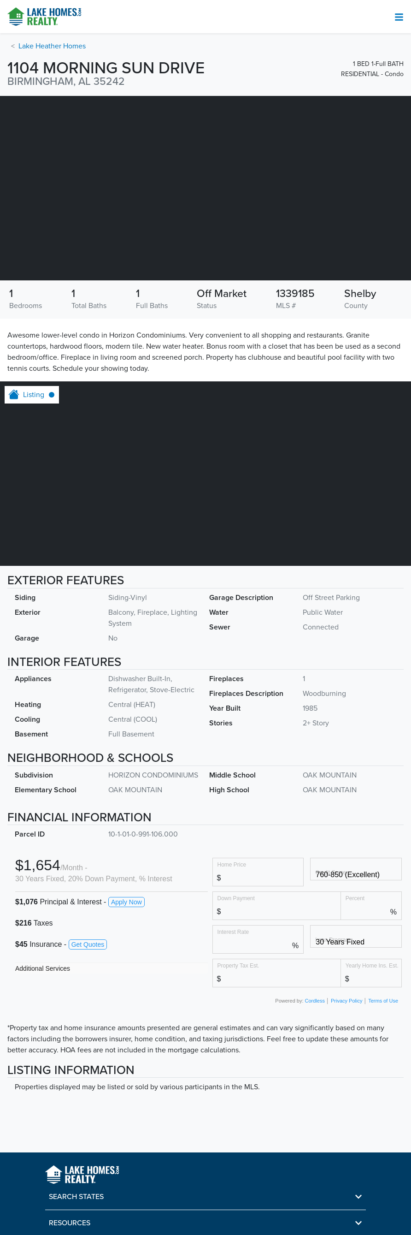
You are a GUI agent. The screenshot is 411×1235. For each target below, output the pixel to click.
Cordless (315, 1000)
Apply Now (126, 902)
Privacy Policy (346, 1000)
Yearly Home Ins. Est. (372, 965)
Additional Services (42, 968)
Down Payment (236, 898)
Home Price (232, 864)
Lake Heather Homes (52, 46)
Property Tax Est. (238, 965)
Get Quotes (88, 944)
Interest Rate (233, 932)
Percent (355, 898)
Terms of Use (383, 1000)
